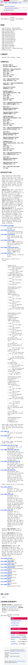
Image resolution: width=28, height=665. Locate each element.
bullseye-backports (8, 8)
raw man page (14, 625)
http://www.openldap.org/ (9, 607)
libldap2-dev (15, 8)
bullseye (13, 635)
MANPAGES (6, 0)
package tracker (15, 623)
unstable (13, 641)
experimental (14, 643)
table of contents (16, 629)
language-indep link (16, 620)
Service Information (9, 6)
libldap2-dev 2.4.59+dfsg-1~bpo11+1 (17, 651)
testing (13, 639)
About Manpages (13, 2)
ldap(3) (4, 597)
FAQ (20, 2)
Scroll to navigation (7, 14)
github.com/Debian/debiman (20, 661)
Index (5, 2)
